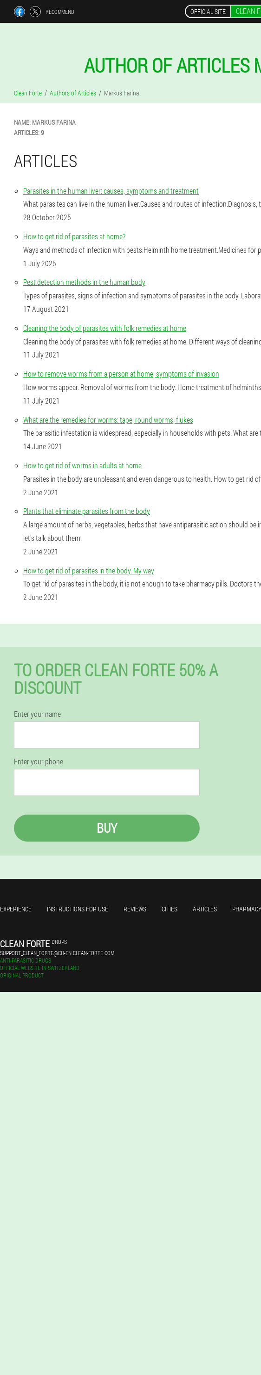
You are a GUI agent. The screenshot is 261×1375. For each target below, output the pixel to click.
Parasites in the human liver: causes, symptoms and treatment (111, 190)
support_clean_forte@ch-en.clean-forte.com (57, 953)
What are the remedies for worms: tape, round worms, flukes (108, 420)
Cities (169, 908)
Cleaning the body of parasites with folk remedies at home (104, 328)
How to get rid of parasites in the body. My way (88, 570)
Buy (107, 827)
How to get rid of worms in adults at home (82, 465)
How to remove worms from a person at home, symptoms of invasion (121, 373)
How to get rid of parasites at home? (74, 236)
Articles (205, 908)
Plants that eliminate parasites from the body (86, 511)
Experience (16, 908)
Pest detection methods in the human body (84, 282)
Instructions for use (77, 908)
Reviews (135, 908)
